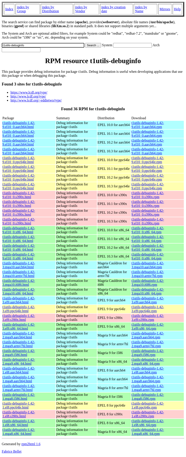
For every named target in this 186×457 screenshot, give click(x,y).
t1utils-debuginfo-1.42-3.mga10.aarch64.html (18, 265)
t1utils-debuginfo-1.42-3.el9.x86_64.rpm (148, 326)
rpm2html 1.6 (30, 444)
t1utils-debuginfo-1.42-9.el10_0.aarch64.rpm (148, 125)
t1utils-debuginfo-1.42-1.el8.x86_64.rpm (148, 423)
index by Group (23, 9)
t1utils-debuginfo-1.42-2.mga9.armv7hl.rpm (148, 344)
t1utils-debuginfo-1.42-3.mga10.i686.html (18, 282)
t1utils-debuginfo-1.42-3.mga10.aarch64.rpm (148, 265)
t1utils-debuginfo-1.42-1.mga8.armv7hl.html (18, 388)
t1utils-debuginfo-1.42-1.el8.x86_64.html (18, 423)
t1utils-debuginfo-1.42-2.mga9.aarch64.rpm (148, 335)
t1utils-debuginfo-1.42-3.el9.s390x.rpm (148, 318)
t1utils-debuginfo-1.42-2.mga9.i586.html (18, 353)
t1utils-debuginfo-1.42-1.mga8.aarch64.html (18, 379)
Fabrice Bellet (11, 451)
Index (9, 9)
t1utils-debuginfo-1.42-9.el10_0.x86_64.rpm (148, 230)
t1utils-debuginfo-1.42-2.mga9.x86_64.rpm (148, 361)
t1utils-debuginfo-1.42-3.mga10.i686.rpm (148, 282)
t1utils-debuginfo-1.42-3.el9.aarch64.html (18, 300)
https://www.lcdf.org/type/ (29, 92)
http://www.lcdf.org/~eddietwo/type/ (36, 100)
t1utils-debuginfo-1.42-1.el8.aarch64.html (18, 370)
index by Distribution (50, 9)
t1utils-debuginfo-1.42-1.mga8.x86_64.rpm (148, 432)
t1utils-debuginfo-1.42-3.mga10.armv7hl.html (18, 274)
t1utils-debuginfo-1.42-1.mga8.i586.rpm (148, 396)
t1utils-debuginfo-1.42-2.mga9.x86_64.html (18, 361)
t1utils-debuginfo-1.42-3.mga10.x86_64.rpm (148, 291)
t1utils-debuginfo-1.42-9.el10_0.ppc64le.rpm (148, 160)
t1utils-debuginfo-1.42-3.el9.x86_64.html (18, 326)
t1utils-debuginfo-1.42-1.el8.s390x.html (18, 414)
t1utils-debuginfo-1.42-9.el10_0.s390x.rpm (148, 195)
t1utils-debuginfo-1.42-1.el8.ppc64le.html (18, 405)
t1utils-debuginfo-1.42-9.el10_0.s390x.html (18, 195)
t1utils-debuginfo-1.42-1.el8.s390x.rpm (148, 414)
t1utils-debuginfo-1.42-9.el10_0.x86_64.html (18, 230)
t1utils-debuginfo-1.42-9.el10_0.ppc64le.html (18, 160)
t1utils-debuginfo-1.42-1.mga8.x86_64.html (18, 432)
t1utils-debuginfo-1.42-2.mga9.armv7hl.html (18, 344)
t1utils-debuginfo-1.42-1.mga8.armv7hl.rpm (148, 388)
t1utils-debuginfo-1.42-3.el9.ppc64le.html (18, 309)
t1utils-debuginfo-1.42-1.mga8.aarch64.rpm (148, 379)
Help (177, 9)
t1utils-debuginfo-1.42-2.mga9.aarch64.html (18, 335)
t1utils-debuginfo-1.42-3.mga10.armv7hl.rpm (148, 274)
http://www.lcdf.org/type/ (28, 96)
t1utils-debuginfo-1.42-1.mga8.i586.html (18, 396)
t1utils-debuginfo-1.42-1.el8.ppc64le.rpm (148, 405)
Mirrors (165, 9)
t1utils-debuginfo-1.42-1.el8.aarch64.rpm (148, 370)
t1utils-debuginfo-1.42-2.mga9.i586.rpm (148, 353)
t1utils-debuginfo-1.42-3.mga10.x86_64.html (18, 291)
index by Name (141, 9)
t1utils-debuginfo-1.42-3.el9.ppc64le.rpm (148, 309)
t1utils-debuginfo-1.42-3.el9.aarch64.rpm (148, 300)
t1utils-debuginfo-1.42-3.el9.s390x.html (18, 318)
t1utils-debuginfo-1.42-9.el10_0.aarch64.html (18, 125)
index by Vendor (81, 9)
